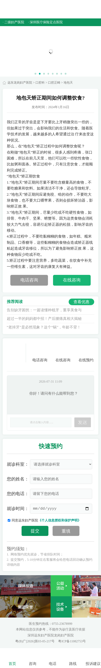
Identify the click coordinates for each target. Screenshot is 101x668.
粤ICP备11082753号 (72, 641)
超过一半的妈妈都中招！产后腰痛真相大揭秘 (44, 319)
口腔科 (40, 82)
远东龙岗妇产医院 (19, 82)
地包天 (68, 82)
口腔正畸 (54, 82)
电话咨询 (29, 280)
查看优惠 (81, 302)
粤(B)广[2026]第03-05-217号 (35, 641)
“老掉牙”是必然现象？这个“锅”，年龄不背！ (44, 327)
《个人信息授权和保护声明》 (59, 520)
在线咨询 (72, 280)
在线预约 (86, 353)
